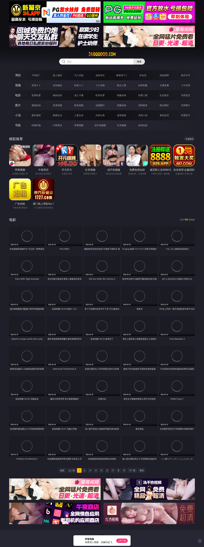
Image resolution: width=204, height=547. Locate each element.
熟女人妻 (121, 85)
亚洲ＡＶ (36, 85)
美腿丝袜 (121, 105)
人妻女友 (78, 115)
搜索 (139, 61)
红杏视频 (121, 125)
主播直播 (164, 85)
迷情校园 (121, 115)
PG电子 (36, 75)
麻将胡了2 (121, 75)
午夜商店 (57, 125)
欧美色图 (78, 105)
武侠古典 (100, 115)
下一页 (132, 470)
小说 (18, 115)
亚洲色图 (57, 105)
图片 (18, 105)
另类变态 (185, 95)
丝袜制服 (142, 85)
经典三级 (142, 95)
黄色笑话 (164, 115)
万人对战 (78, 75)
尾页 (142, 470)
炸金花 (142, 75)
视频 (18, 85)
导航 (18, 125)
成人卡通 (78, 95)
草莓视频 (78, 125)
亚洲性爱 (36, 95)
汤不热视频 (100, 125)
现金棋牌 (164, 75)
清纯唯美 (142, 105)
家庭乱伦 (57, 115)
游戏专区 (100, 75)
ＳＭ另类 (185, 85)
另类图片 (185, 105)
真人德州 (57, 75)
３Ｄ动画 (100, 85)
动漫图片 (100, 105)
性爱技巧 (185, 115)
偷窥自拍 (36, 105)
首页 (62, 470)
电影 (18, 95)
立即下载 (122, 540)
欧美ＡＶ (78, 85)
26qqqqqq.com (102, 54)
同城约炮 (36, 125)
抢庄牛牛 (185, 75)
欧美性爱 (100, 95)
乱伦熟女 (164, 95)
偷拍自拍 (57, 95)
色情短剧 (142, 125)
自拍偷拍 (57, 85)
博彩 (18, 75)
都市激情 (36, 115)
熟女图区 (164, 105)
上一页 (72, 470)
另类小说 (142, 115)
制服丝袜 (121, 95)
